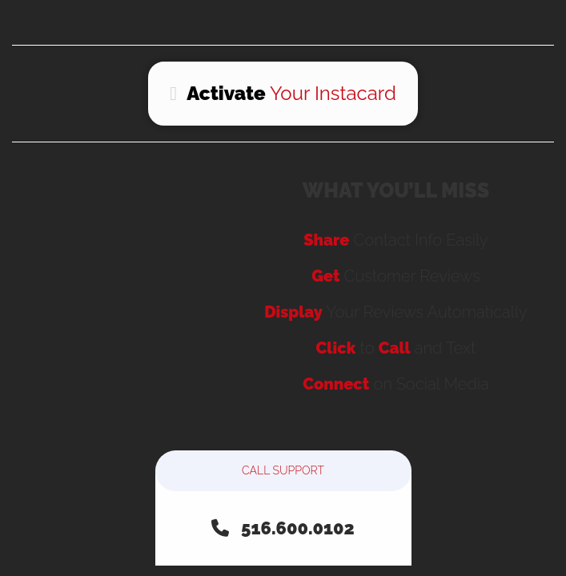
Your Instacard (283, 93)
